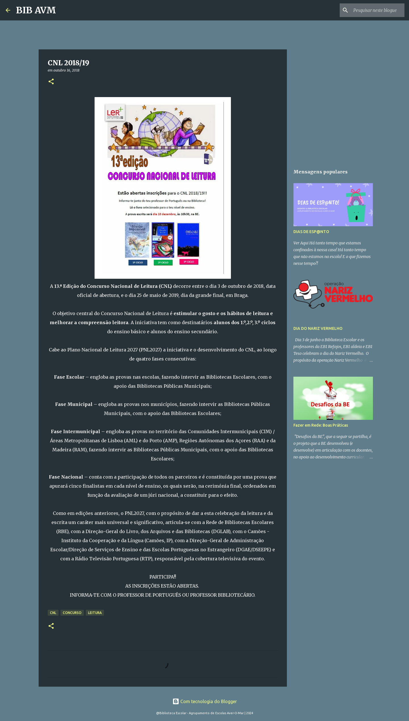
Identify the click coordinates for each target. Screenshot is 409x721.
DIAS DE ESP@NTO (311, 231)
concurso (72, 613)
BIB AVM (36, 10)
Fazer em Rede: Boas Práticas (320, 425)
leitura (95, 613)
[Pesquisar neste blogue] (374, 10)
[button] (51, 82)
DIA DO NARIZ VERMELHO (318, 328)
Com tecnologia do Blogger (204, 701)
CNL (53, 613)
